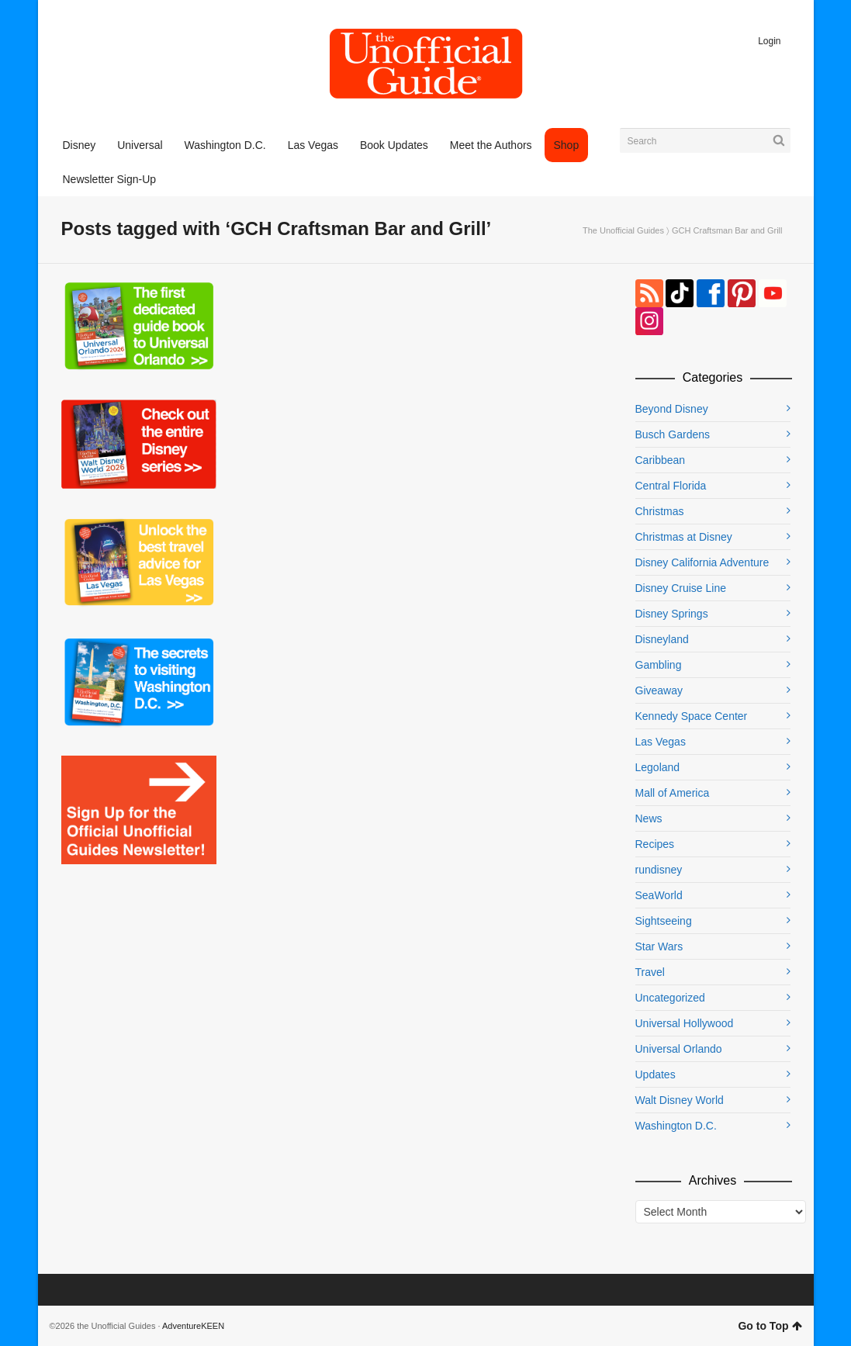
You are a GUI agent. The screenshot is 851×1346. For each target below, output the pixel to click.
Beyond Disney (671, 409)
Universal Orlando (678, 1049)
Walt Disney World (679, 1100)
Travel (650, 972)
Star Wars (659, 946)
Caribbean (660, 460)
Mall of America (672, 793)
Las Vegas (660, 741)
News (648, 818)
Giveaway (659, 690)
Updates (655, 1074)
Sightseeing (663, 921)
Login (769, 41)
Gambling (658, 665)
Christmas (659, 511)
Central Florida (671, 485)
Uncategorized (670, 997)
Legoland (657, 767)
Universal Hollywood (684, 1023)
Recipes (655, 844)
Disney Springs (671, 613)
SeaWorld (659, 895)
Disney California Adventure (702, 562)
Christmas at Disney (683, 537)
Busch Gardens (673, 434)
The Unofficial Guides (623, 230)
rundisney (659, 869)
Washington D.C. (676, 1125)
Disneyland (662, 639)
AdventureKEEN (193, 1325)
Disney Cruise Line (681, 588)
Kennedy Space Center (691, 716)
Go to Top (769, 1326)
